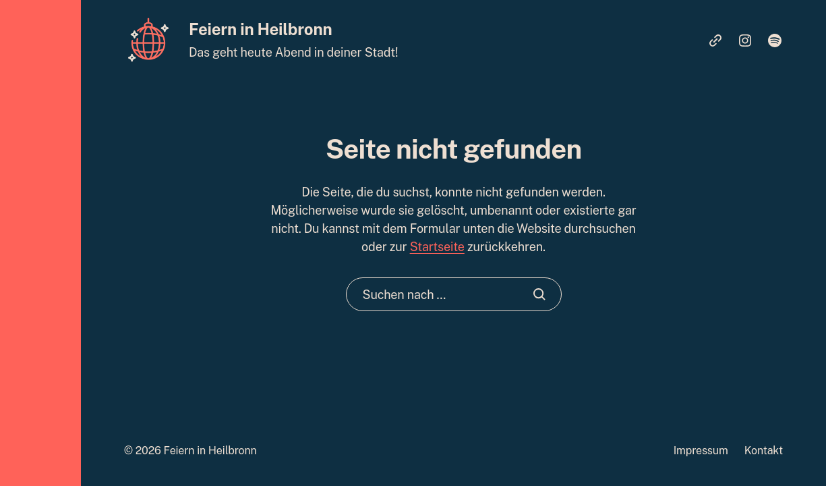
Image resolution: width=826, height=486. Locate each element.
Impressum (701, 450)
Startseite (437, 247)
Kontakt (763, 450)
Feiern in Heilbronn (260, 29)
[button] (40, 243)
